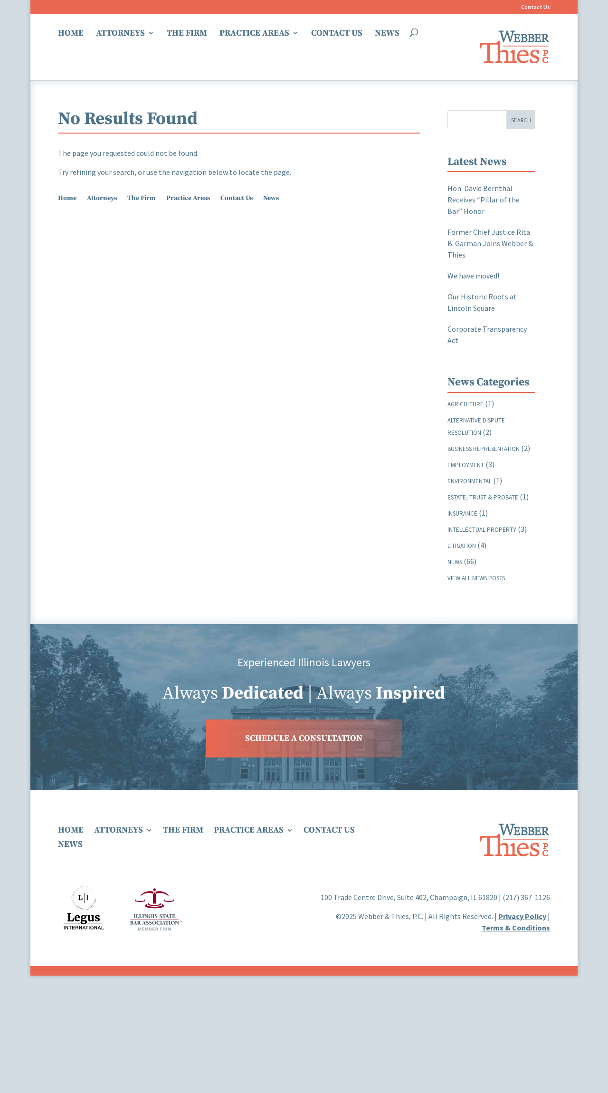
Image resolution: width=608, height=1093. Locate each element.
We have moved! (473, 275)
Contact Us (535, 7)
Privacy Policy (522, 916)
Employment (465, 465)
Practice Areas (254, 33)
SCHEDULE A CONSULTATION (303, 738)
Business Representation (483, 449)
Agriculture (465, 404)
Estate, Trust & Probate (482, 497)
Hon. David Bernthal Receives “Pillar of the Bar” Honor (483, 199)
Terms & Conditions (516, 927)
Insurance (462, 513)
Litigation (461, 546)
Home (71, 33)
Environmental (469, 481)
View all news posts (476, 578)
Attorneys (120, 33)
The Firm (187, 33)
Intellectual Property (481, 530)
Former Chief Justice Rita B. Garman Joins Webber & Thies (490, 243)
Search (521, 120)
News (387, 33)
